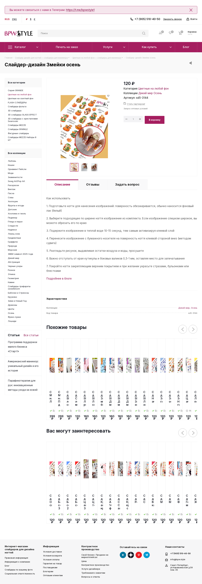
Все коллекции (16, 153)
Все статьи (31, 335)
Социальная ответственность (20, 573)
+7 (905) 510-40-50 (147, 19)
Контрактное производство (90, 548)
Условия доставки (52, 551)
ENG (14, 19)
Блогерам (48, 571)
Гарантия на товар (52, 563)
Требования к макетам (93, 573)
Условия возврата (52, 555)
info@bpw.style (177, 559)
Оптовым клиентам (53, 575)
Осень (158, 93)
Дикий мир (145, 93)
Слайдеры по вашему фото (19, 569)
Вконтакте (123, 555)
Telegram (146, 555)
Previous (182, 329)
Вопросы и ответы (90, 576)
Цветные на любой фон (153, 88)
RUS (7, 19)
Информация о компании (17, 561)
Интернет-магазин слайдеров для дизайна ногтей (19, 549)
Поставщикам (50, 567)
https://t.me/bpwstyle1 (80, 10)
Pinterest (139, 555)
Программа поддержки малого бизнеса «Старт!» (22, 347)
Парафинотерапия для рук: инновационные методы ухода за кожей (22, 385)
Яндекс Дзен (131, 555)
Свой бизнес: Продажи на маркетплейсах (94, 556)
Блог (7, 565)
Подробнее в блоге (59, 278)
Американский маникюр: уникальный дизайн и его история (23, 366)
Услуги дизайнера (90, 569)
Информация (51, 546)
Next (193, 329)
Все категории (16, 82)
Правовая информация (16, 558)
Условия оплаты (51, 559)
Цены (84, 561)
